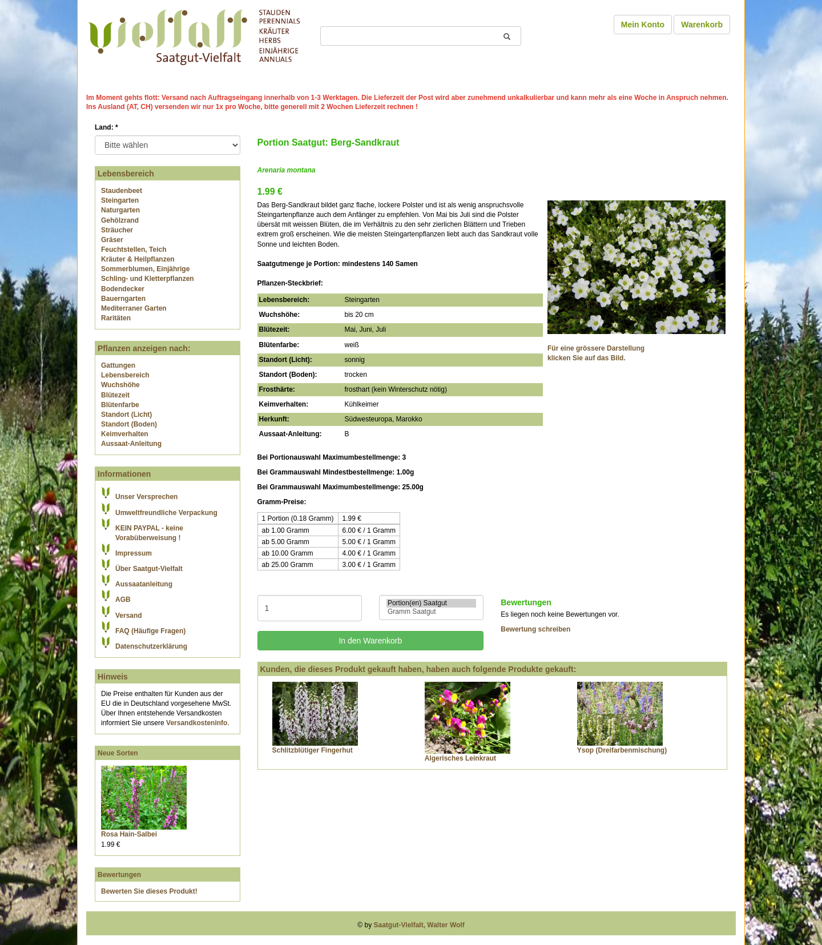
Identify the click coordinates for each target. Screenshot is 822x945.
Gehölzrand (120, 220)
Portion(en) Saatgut (431, 603)
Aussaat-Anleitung (131, 444)
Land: (106, 127)
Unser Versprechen (146, 497)
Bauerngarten (123, 299)
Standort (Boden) (129, 424)
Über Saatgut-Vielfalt (149, 569)
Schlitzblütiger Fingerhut (312, 750)
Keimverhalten (124, 434)
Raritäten (116, 318)
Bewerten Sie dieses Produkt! (149, 891)
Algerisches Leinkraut (460, 758)
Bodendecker (122, 289)
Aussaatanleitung (143, 584)
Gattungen (118, 365)
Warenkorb (702, 24)
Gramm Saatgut (431, 612)
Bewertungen (119, 875)
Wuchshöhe (120, 385)
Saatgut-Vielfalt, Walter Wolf (419, 925)
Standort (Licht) (126, 415)
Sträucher (117, 230)
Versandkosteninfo (196, 723)
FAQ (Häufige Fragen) (150, 631)
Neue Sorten (118, 753)
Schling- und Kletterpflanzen (147, 279)
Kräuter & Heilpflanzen (138, 259)
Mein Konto (642, 24)
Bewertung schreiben (535, 629)
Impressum (133, 553)
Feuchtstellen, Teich (133, 250)
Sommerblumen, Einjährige (145, 269)
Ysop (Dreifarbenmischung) (622, 750)
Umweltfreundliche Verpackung (166, 513)
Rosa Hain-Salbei (129, 834)
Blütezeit (115, 395)
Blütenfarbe (120, 405)
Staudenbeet (121, 191)
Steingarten (120, 200)
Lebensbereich (125, 375)
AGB (123, 600)
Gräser (112, 240)
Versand (128, 616)
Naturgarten (120, 210)
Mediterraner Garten (134, 308)
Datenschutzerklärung (151, 646)
